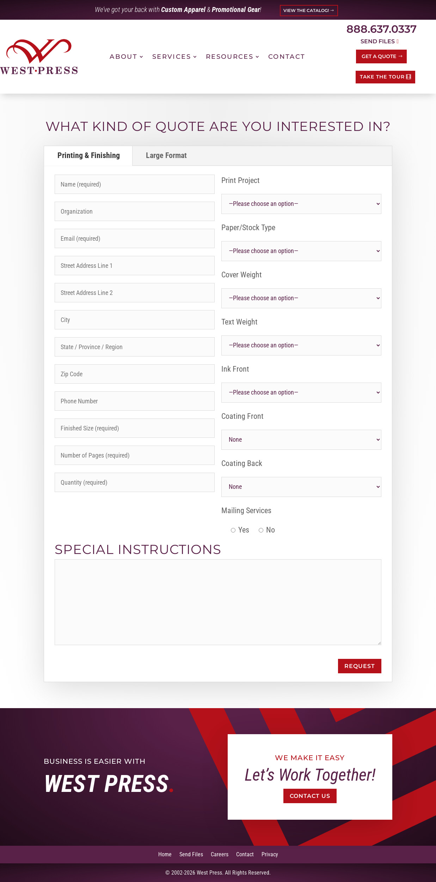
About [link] (123, 57)
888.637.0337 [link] (381, 29)
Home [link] (165, 854)
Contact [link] (286, 57)
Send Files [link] (191, 854)
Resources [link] (229, 57)
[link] (39, 56)
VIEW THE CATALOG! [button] (306, 10)
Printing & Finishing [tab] (88, 155)
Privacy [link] (270, 854)
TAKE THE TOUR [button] (382, 77)
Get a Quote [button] (379, 56)
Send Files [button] (378, 41)
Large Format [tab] (166, 155)
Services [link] (171, 57)
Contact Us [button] (310, 796)
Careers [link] (219, 854)
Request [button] (359, 666)
